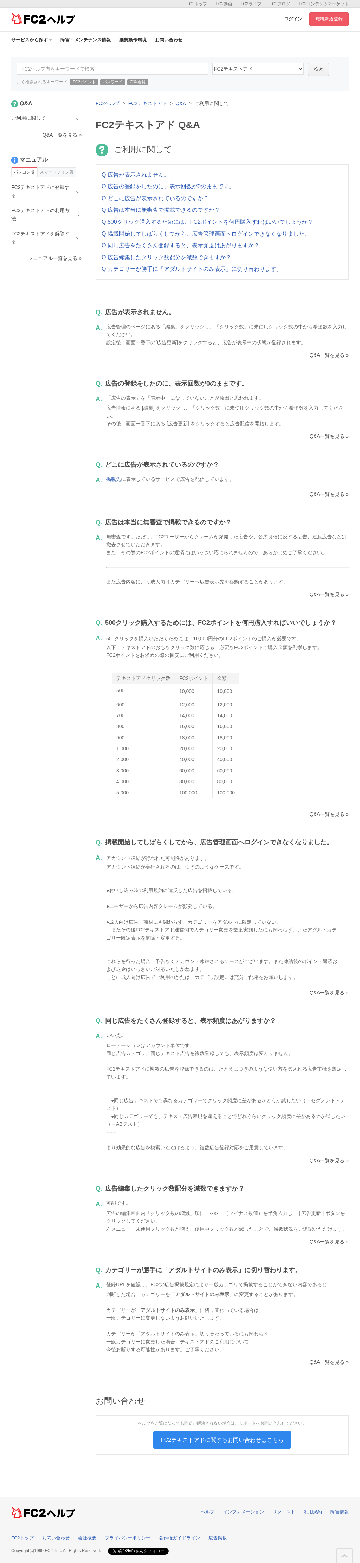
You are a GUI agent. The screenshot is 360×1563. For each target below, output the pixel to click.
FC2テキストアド (147, 103)
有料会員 (138, 82)
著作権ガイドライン (179, 1538)
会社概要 (87, 1538)
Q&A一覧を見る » (329, 355)
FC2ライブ (250, 3)
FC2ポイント (84, 82)
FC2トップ (197, 3)
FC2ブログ (280, 3)
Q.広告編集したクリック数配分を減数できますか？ (166, 257)
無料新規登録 (329, 18)
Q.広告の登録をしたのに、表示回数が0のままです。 (168, 186)
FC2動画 (224, 3)
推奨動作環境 (133, 39)
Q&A (180, 103)
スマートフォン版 (56, 172)
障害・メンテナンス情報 (85, 39)
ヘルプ (207, 1512)
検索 (318, 69)
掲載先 (113, 479)
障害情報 (339, 1512)
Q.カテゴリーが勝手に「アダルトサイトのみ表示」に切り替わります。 (192, 269)
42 (258, 69)
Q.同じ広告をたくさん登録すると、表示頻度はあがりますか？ (180, 245)
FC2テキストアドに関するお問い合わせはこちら (222, 1440)
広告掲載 (217, 1538)
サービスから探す (31, 39)
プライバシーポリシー (127, 1538)
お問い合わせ (168, 39)
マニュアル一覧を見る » (55, 258)
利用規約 (313, 1512)
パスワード (112, 82)
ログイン (293, 18)
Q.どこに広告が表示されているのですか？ (155, 198)
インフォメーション (243, 1512)
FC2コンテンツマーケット (323, 3)
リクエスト (283, 1512)
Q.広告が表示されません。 (135, 175)
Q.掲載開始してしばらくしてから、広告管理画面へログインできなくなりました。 (206, 234)
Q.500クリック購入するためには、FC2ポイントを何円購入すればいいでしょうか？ (207, 222)
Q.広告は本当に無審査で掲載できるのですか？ (161, 210)
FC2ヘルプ (108, 103)
